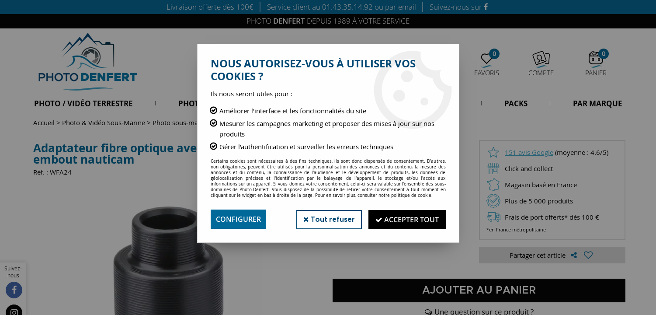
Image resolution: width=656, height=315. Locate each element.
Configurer (238, 219)
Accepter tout (406, 219)
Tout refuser (328, 219)
